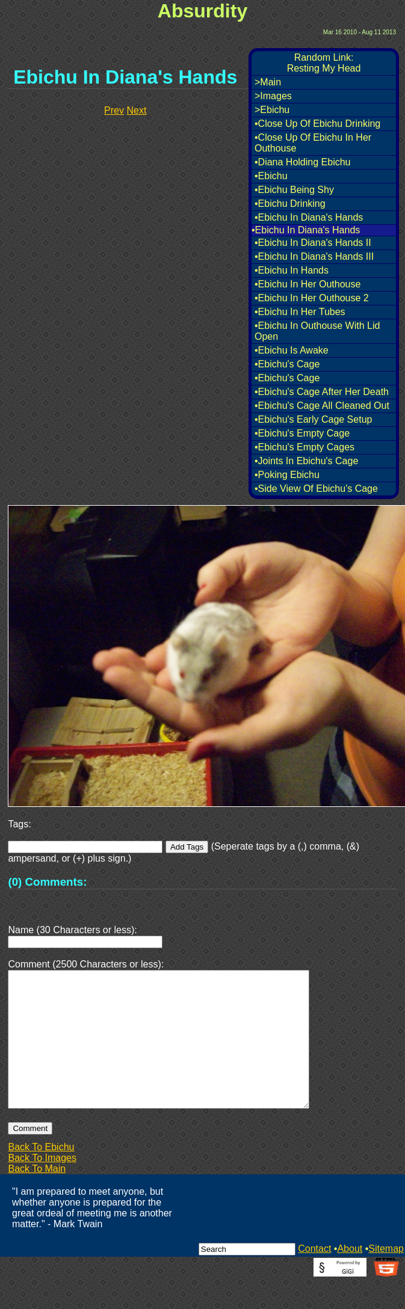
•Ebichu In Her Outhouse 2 (312, 298)
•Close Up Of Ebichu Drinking (317, 123)
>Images (273, 96)
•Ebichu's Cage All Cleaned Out (322, 405)
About (349, 1277)
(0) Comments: (47, 881)
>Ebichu (272, 110)
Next (136, 110)
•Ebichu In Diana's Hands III (314, 256)
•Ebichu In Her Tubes (300, 312)
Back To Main (37, 1197)
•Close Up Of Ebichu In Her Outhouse (313, 142)
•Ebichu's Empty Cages (304, 447)
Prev (114, 110)
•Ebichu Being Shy (294, 190)
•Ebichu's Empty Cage (302, 433)
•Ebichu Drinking (290, 203)
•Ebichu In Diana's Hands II (313, 243)
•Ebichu (271, 176)
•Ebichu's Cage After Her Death (322, 392)
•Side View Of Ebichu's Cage (316, 488)
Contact (314, 1277)
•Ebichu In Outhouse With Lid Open (317, 331)
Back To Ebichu (41, 1176)
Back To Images (42, 1187)
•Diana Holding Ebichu (302, 162)
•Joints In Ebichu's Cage (306, 461)
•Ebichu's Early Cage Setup (313, 419)
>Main (268, 82)
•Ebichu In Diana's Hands (309, 217)
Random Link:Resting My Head (324, 62)
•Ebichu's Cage (287, 364)
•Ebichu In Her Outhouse (307, 284)
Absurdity (202, 11)
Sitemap (386, 1277)
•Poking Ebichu (287, 475)
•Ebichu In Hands (292, 270)
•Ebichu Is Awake (292, 350)
